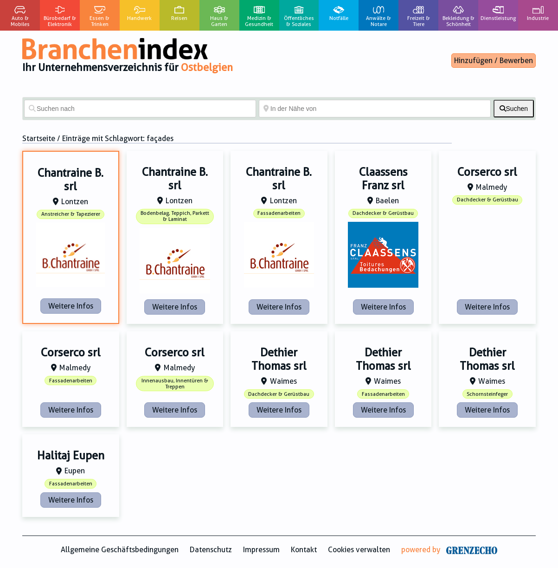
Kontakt (304, 549)
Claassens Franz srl (383, 179)
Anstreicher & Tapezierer (70, 214)
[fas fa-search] (514, 108)
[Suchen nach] (140, 108)
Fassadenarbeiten (279, 213)
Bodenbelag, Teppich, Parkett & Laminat (175, 216)
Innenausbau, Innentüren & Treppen (174, 384)
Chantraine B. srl (70, 180)
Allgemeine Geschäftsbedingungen (120, 549)
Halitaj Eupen (70, 455)
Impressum (261, 549)
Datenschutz (211, 549)
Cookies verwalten (359, 549)
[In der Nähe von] (375, 108)
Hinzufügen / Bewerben (493, 60)
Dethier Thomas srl (279, 359)
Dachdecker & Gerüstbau (383, 213)
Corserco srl (487, 172)
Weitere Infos (70, 306)
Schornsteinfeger (487, 394)
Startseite (38, 138)
